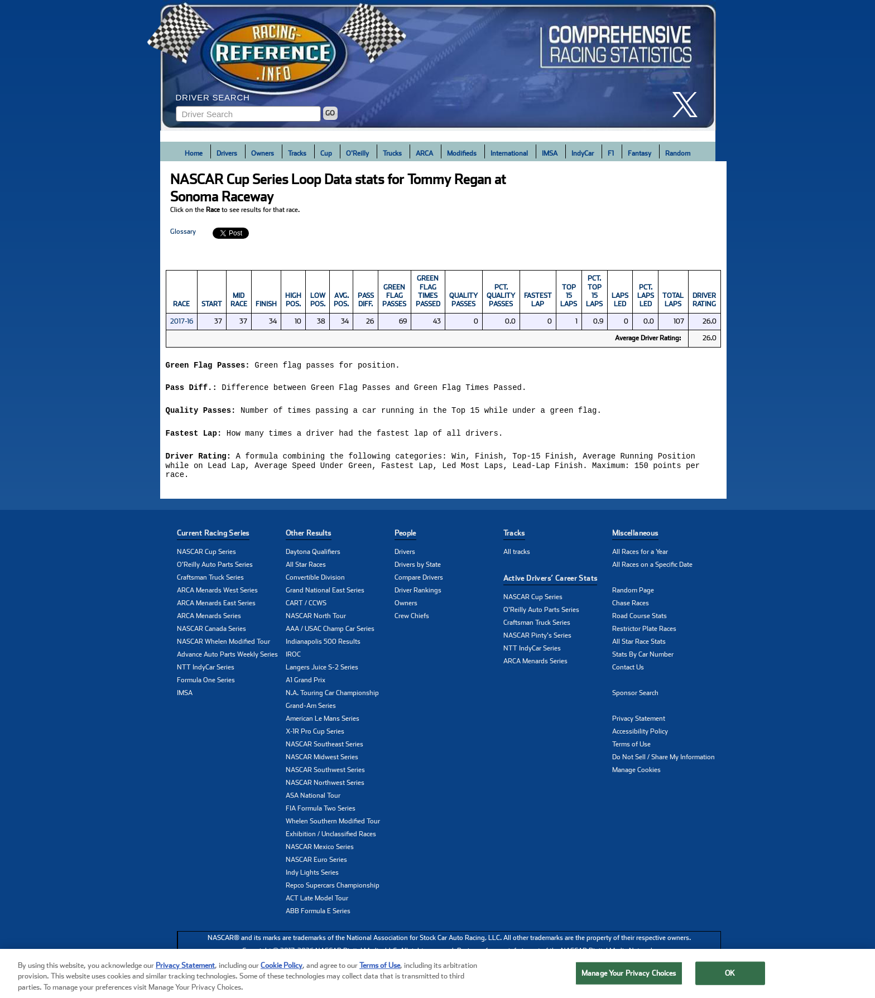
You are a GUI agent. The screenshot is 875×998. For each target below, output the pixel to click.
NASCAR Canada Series (211, 633)
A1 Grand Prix (305, 684)
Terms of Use (631, 748)
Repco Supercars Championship (332, 889)
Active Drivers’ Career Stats (550, 582)
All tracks (516, 556)
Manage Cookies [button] (636, 774)
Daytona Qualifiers (313, 556)
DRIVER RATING (704, 300)
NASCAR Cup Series (206, 556)
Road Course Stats (639, 620)
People (405, 537)
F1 (611, 153)
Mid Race (238, 300)
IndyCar (582, 153)
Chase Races (630, 607)
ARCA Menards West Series (217, 594)
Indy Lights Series (312, 876)
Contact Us (628, 671)
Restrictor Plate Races (644, 633)
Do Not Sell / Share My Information (663, 761)
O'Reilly (357, 153)
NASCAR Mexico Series (320, 851)
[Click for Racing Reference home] (438, 65)
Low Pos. (317, 300)
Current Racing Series (213, 537)
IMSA (549, 153)
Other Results (308, 537)
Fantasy (639, 153)
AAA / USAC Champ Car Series (330, 633)
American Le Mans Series (322, 722)
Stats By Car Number (643, 658)
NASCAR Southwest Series (325, 774)
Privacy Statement (638, 722)
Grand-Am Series (311, 709)
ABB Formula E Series (318, 915)
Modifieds (462, 153)
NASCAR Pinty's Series (537, 639)
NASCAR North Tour (316, 620)
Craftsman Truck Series (210, 581)
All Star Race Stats (639, 645)
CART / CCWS (306, 607)
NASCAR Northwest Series (325, 786)
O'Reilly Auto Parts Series (215, 568)
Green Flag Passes (394, 295)
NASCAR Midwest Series (322, 761)
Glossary (183, 231)
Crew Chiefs (412, 620)
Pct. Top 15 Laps (594, 291)
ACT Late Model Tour (317, 902)
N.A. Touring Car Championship (332, 697)
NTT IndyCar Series (205, 671)
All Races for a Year (640, 556)
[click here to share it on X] (689, 104)
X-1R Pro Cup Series (315, 735)
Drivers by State (418, 568)
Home (194, 153)
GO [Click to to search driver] (330, 113)
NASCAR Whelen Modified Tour (223, 645)
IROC (293, 658)
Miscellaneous (635, 537)
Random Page (633, 594)
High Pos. (293, 300)
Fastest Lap (538, 300)
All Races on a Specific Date (652, 568)
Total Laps (673, 300)
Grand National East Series (325, 594)
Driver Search (213, 97)
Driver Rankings (418, 594)
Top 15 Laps (568, 295)
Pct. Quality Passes (501, 295)
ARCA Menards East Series (216, 607)
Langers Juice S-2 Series (322, 671)
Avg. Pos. (341, 300)
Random (677, 153)
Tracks (297, 153)
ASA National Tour (313, 799)
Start (211, 304)
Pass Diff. (366, 300)
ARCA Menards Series (209, 620)
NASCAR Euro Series (316, 863)
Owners (262, 153)
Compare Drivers (419, 581)
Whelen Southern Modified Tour (333, 825)
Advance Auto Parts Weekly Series (227, 658)
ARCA (424, 153)
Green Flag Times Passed (428, 291)
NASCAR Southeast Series (324, 748)
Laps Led (620, 300)
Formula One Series (206, 684)
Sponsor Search (635, 697)
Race (181, 304)
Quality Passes (463, 300)
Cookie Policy (281, 979)
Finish (266, 304)
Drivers (227, 153)
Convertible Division (315, 581)
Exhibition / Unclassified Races (331, 838)
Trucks (392, 153)
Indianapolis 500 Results (323, 645)
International (509, 153)
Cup (326, 153)
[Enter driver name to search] (248, 114)
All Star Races (306, 568)
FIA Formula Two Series (320, 812)
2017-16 (181, 321)
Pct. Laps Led (645, 295)
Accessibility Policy (640, 735)
